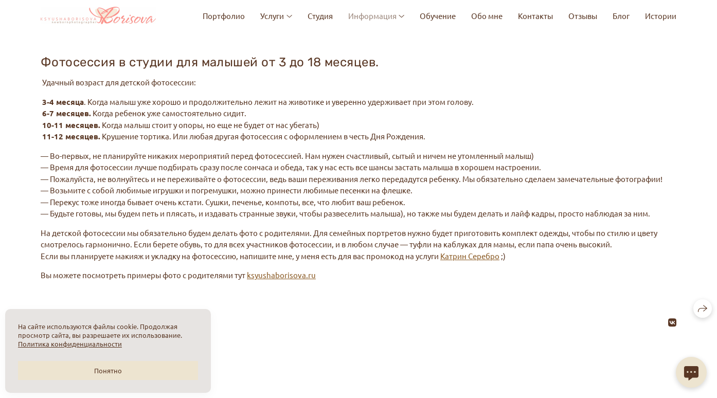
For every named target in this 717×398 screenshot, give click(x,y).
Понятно (108, 370)
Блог (621, 16)
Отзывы (582, 16)
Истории (660, 16)
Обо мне (487, 16)
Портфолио (224, 16)
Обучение (438, 16)
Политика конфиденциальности (70, 343)
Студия (320, 16)
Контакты (535, 16)
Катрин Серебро (469, 256)
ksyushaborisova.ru (281, 275)
